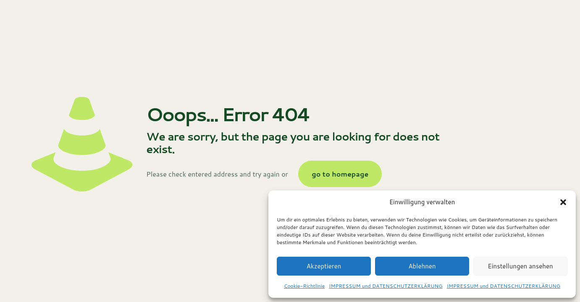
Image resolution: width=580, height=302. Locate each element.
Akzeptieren (324, 266)
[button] (563, 202)
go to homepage (340, 174)
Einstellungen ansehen (520, 266)
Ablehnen (422, 266)
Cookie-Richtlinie (304, 285)
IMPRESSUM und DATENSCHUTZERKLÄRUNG (385, 285)
